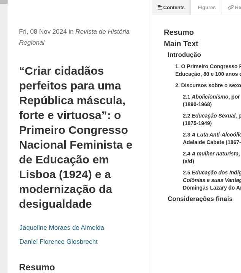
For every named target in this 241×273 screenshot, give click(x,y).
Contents (171, 7)
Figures (206, 7)
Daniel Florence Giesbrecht (58, 241)
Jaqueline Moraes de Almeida (61, 227)
